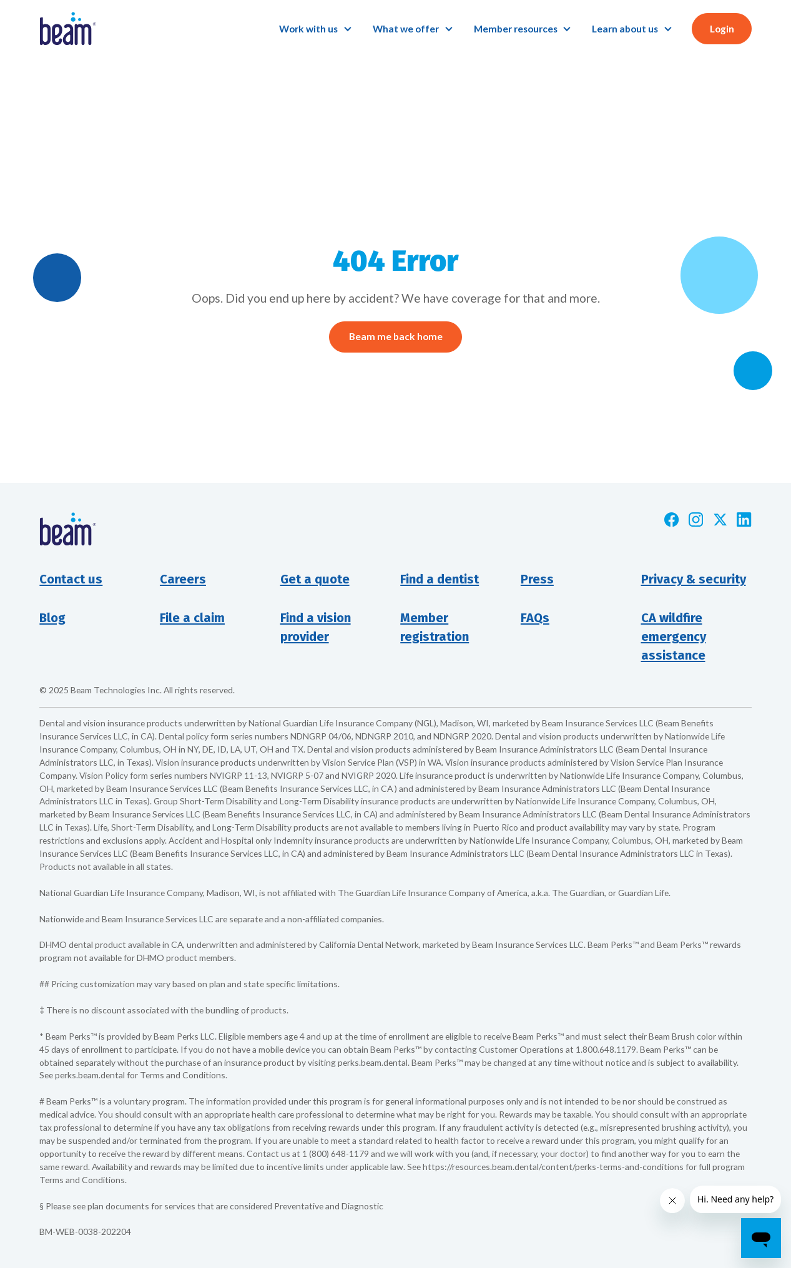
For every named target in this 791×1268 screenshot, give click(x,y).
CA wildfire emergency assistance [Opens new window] (673, 636)
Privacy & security (693, 579)
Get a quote (315, 579)
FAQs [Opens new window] (535, 617)
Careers (183, 579)
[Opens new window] (671, 519)
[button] (315, 29)
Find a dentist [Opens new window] (439, 579)
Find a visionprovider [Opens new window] (315, 627)
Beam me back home (396, 336)
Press (537, 579)
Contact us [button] (70, 579)
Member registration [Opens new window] (434, 627)
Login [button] (722, 28)
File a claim (192, 617)
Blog (52, 617)
